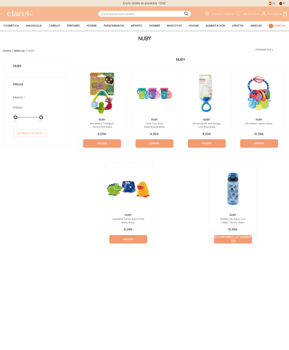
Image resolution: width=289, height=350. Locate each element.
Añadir (102, 143)
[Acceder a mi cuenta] (271, 13)
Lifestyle (237, 25)
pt (284, 3)
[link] (19, 13)
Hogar (194, 25)
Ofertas (279, 25)
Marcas (256, 25)
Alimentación (215, 25)
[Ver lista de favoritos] (248, 13)
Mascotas (174, 25)
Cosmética (11, 25)
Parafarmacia (114, 25)
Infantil (136, 25)
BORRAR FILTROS (30, 133)
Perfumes (73, 25)
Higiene (92, 25)
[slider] (15, 117)
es (274, 3)
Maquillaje (34, 25)
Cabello (54, 25)
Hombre (154, 25)
